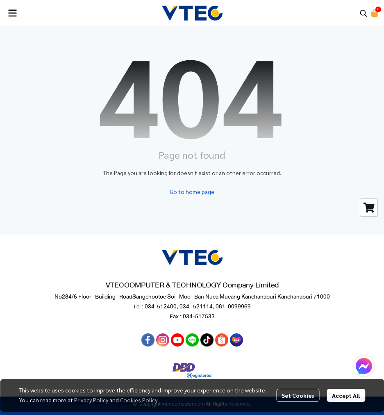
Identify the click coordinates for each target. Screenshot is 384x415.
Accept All (346, 395)
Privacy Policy (91, 400)
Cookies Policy (138, 400)
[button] (363, 13)
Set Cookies (298, 395)
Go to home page (192, 191)
